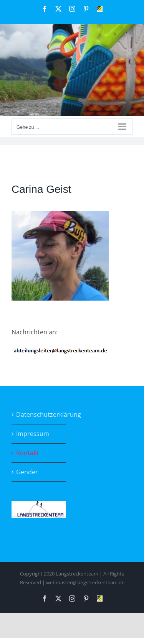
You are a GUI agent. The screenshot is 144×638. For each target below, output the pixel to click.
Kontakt (27, 453)
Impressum (32, 433)
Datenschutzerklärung (39, 414)
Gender (27, 472)
